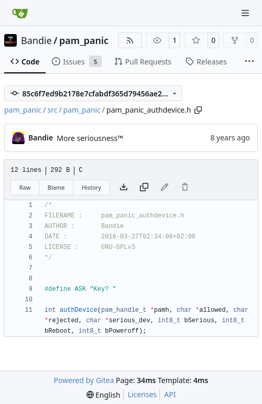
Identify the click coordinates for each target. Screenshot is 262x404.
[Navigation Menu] (246, 12)
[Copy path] (198, 110)
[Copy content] (144, 187)
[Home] (20, 13)
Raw (25, 187)
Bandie (36, 40)
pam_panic (83, 40)
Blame (56, 187)
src (52, 110)
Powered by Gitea (84, 380)
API (170, 394)
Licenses (142, 394)
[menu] (103, 395)
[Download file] (123, 187)
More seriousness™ (90, 138)
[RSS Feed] (130, 40)
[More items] (249, 61)
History (91, 187)
